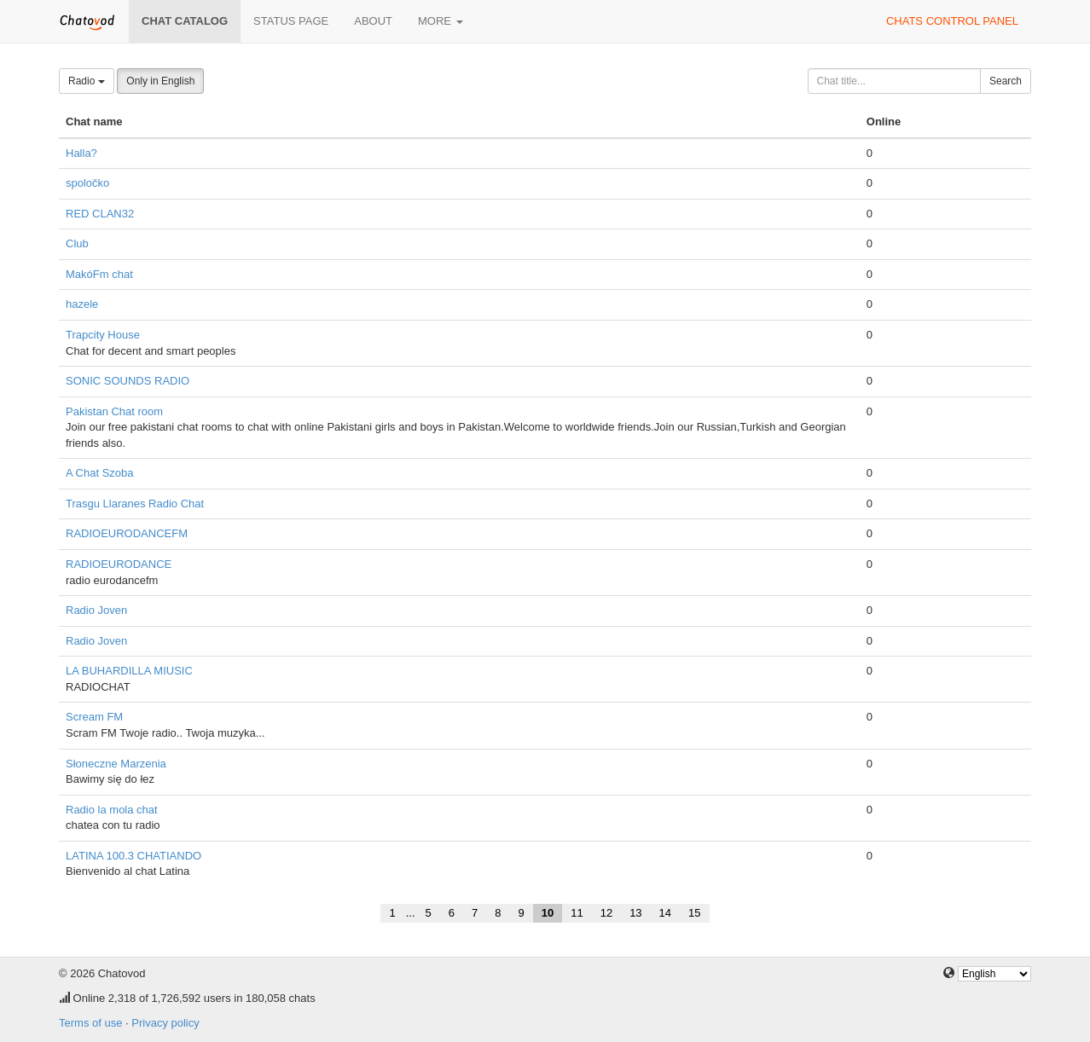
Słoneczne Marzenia (116, 763)
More (440, 20)
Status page (290, 20)
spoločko (87, 183)
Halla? (81, 153)
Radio (86, 81)
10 (548, 912)
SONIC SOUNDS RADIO (127, 380)
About (373, 20)
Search (1005, 81)
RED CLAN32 (100, 213)
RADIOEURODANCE (118, 564)
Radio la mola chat (112, 809)
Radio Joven (96, 610)
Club (77, 243)
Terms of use (90, 1022)
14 (665, 912)
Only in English (160, 81)
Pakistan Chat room (114, 411)
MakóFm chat (99, 274)
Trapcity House (103, 334)
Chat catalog (185, 20)
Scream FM (94, 716)
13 (635, 912)
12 (606, 912)
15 (694, 912)
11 (577, 912)
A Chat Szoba (100, 472)
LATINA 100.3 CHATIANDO (133, 855)
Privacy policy (165, 1022)
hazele (82, 304)
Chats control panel (952, 20)
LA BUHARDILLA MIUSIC (129, 670)
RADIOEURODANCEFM (127, 533)
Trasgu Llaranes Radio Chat (135, 503)
